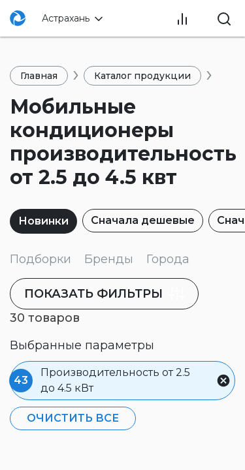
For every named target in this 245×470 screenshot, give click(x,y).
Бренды (108, 259)
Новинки (43, 221)
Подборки (40, 259)
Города (167, 259)
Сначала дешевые (143, 220)
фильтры (107, 294)
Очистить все (73, 418)
